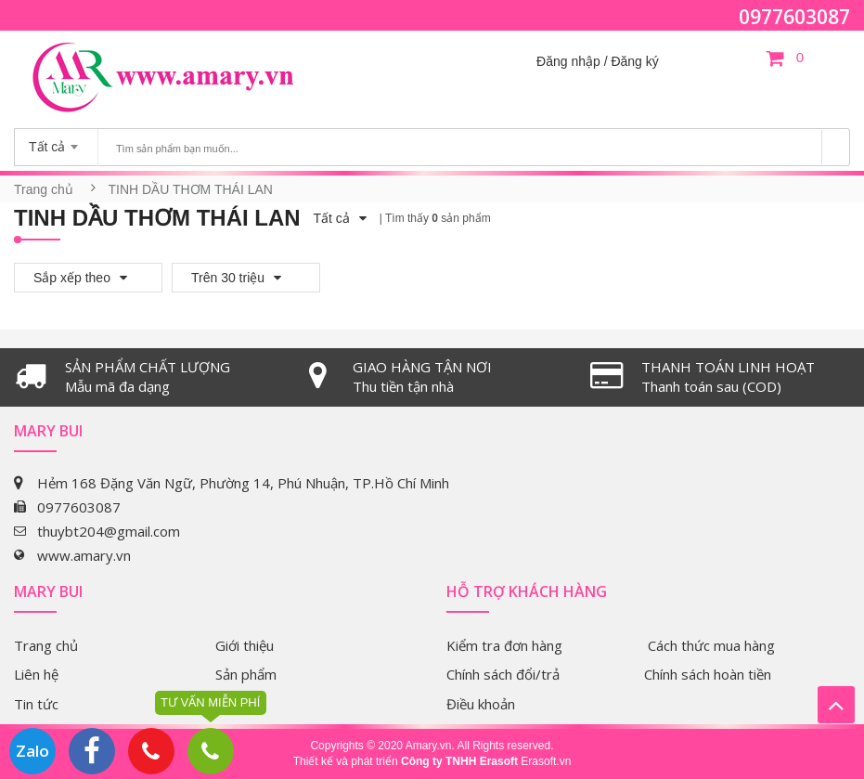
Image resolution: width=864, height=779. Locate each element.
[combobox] (56, 141)
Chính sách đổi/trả (503, 674)
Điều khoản (480, 704)
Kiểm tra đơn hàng (504, 645)
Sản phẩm (246, 674)
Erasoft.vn (546, 761)
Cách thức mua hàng (711, 645)
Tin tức (36, 704)
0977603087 (794, 17)
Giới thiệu (244, 645)
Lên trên (836, 704)
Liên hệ (36, 674)
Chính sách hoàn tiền (707, 674)
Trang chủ (43, 189)
